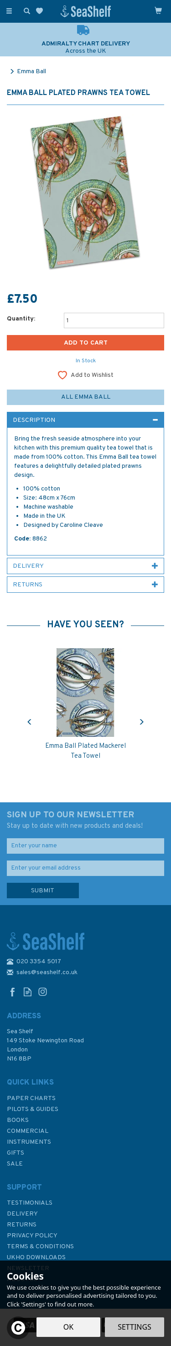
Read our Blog (27, 991)
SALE (15, 1164)
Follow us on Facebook (12, 991)
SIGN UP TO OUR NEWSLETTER (85, 820)
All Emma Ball (85, 397)
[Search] (25, 10)
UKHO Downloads (36, 1257)
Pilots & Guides (32, 1109)
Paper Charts (31, 1098)
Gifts (15, 1153)
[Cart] (158, 10)
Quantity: (21, 319)
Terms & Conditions (40, 1247)
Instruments (29, 1142)
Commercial (27, 1131)
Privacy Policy (32, 1236)
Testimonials (29, 1203)
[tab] (85, 420)
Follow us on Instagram (42, 991)
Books (18, 1120)
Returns (21, 1225)
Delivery (22, 1214)
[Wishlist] (41, 11)
